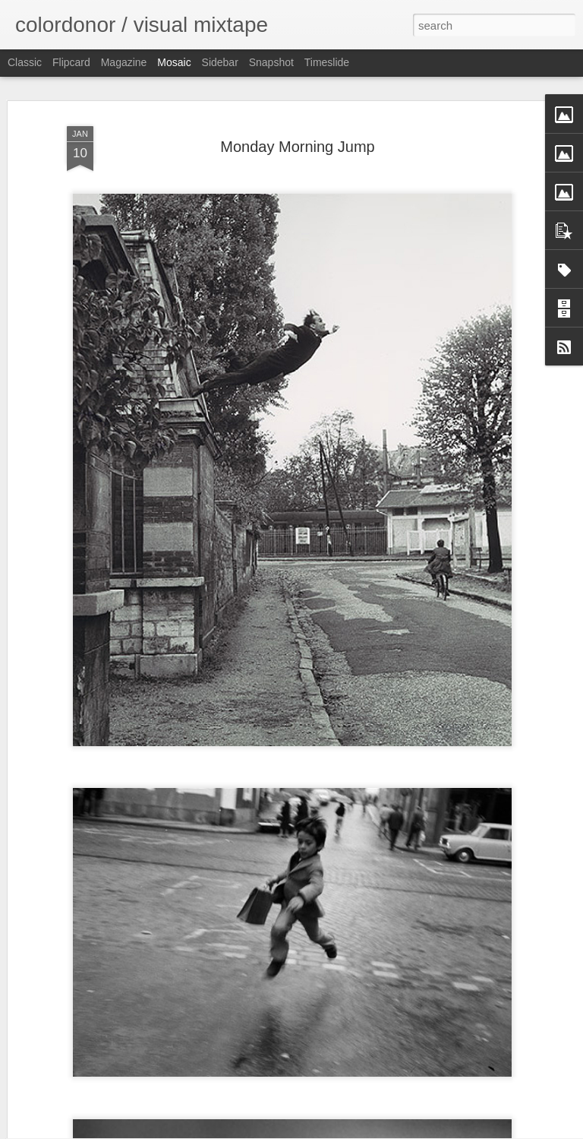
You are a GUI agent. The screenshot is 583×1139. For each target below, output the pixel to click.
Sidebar (220, 62)
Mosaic (174, 62)
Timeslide (326, 62)
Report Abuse (383, 1130)
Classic (25, 62)
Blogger (339, 1130)
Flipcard (71, 62)
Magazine (124, 62)
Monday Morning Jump (297, 114)
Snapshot (271, 62)
